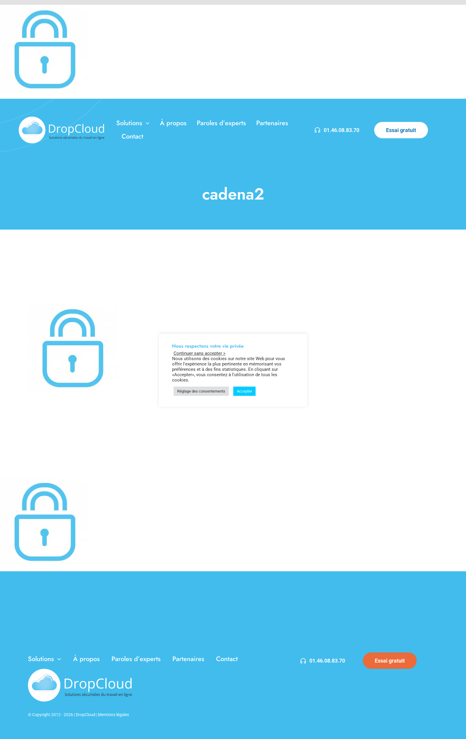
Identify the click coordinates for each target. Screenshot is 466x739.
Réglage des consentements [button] (201, 391)
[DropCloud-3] (62, 119)
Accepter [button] (244, 391)
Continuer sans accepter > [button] (200, 353)
